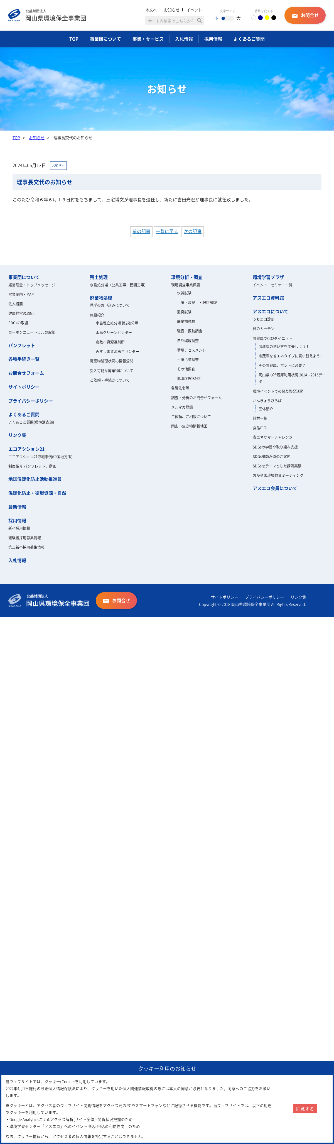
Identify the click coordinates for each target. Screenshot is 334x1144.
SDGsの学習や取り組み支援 (275, 446)
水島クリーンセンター (114, 332)
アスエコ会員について (275, 488)
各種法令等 (180, 387)
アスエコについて (270, 311)
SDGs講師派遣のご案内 (272, 456)
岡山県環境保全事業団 (49, 15)
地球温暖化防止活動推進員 (35, 479)
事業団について (105, 38)
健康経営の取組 (21, 313)
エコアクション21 (26, 448)
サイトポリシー (24, 386)
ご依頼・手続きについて (110, 380)
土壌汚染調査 (188, 359)
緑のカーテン (263, 328)
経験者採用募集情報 (24, 537)
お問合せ (305, 15)
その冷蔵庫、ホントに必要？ (282, 365)
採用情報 (213, 38)
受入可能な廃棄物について (111, 370)
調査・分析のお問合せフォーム (196, 397)
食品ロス (260, 427)
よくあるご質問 (249, 38)
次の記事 (193, 231)
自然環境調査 (188, 340)
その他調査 (186, 368)
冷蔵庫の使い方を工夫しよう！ (284, 346)
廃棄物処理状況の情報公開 (111, 360)
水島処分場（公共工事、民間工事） (119, 284)
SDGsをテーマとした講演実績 (277, 465)
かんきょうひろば (267, 400)
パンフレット (21, 345)
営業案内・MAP (21, 294)
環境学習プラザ (268, 277)
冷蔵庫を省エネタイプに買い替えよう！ (291, 355)
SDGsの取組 (18, 322)
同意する (305, 1108)
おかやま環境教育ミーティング (278, 475)
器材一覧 (260, 418)
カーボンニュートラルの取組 (31, 332)
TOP (73, 38)
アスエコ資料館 (268, 297)
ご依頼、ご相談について (191, 416)
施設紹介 (97, 314)
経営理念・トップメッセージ (31, 284)
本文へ (151, 10)
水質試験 (184, 292)
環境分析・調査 (186, 277)
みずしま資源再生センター (117, 351)
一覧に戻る (167, 231)
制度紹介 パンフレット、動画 (32, 466)
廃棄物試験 (186, 321)
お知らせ (172, 10)
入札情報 (184, 38)
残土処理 (99, 277)
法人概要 (15, 303)
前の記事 (141, 231)
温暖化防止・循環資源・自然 (37, 492)
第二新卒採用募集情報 (26, 547)
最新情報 (17, 506)
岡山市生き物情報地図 (189, 425)
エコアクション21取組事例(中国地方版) (40, 456)
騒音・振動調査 (189, 330)
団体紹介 (266, 408)
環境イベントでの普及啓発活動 (278, 391)
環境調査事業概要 (185, 284)
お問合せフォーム (26, 372)
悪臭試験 (184, 311)
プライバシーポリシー (30, 400)
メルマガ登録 (182, 407)
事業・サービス (148, 38)
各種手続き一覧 (24, 359)
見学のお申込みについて (110, 305)
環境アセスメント (191, 349)
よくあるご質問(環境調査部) (31, 422)
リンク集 (17, 435)
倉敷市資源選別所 (110, 341)
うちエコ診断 (263, 319)
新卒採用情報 (19, 528)
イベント (194, 10)
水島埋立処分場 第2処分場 (117, 322)
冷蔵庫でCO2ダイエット (272, 338)
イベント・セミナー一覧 (273, 284)
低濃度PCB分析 (189, 378)
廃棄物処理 (101, 297)
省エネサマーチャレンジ (273, 437)
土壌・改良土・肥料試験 (197, 302)
